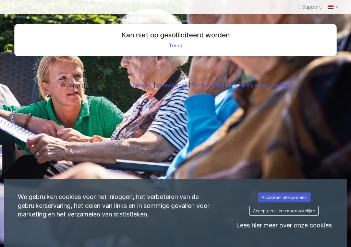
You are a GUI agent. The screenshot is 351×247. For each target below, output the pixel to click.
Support (310, 7)
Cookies (142, 85)
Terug (175, 45)
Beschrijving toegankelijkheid (259, 85)
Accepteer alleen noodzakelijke (284, 210)
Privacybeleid (207, 85)
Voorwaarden (173, 85)
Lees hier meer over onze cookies (284, 225)
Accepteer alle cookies (284, 197)
